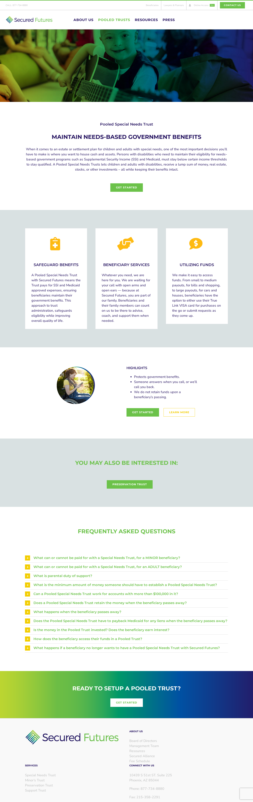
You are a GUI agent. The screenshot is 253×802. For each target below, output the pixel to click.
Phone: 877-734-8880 (146, 788)
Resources (137, 751)
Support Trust (35, 790)
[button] (126, 558)
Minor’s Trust (35, 780)
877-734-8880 (20, 5)
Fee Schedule (139, 761)
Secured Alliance (142, 756)
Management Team (144, 746)
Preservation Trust (39, 785)
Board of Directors (143, 741)
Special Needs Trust (40, 775)
